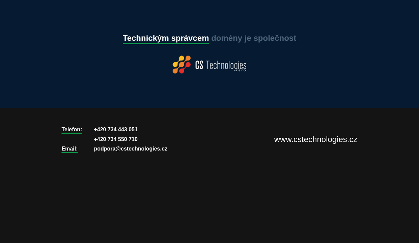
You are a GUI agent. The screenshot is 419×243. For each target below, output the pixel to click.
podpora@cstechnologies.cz (130, 149)
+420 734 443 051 (115, 129)
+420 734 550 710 (115, 139)
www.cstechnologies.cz (316, 139)
